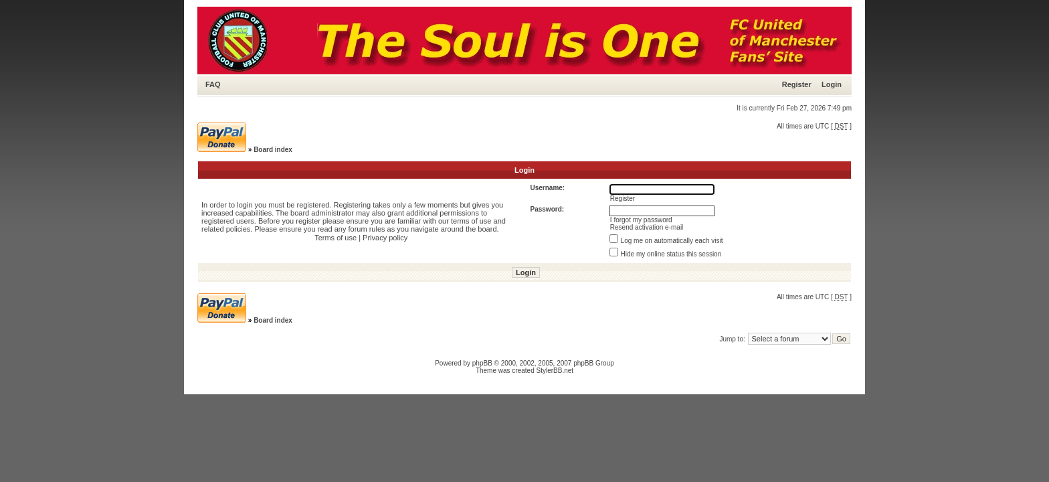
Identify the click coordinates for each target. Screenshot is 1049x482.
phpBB (482, 363)
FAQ (213, 84)
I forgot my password (641, 220)
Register (797, 84)
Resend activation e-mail (647, 227)
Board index (273, 149)
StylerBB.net (555, 370)
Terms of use (335, 238)
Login (832, 84)
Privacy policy (385, 238)
